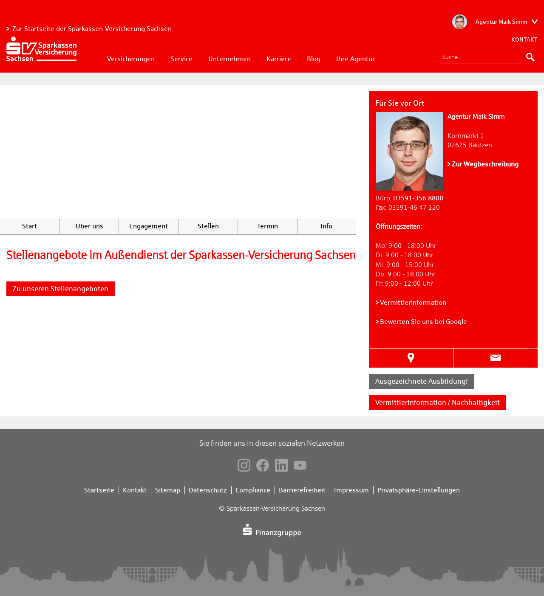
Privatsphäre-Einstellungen (418, 490)
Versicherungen (131, 59)
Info (326, 226)
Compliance (252, 490)
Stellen (208, 226)
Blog (313, 59)
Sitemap (167, 490)
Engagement (148, 226)
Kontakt (524, 39)
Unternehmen (229, 59)
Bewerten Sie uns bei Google (423, 322)
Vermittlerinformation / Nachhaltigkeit (437, 402)
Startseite (99, 490)
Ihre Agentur (355, 59)
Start (29, 226)
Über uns (89, 226)
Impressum (351, 490)
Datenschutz (208, 490)
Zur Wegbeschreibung (485, 164)
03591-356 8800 (418, 198)
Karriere (278, 59)
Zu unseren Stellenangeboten (60, 288)
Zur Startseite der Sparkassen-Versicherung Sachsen (92, 29)
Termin (267, 226)
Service (181, 59)
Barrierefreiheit (302, 490)
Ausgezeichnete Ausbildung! (421, 381)
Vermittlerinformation (413, 302)
